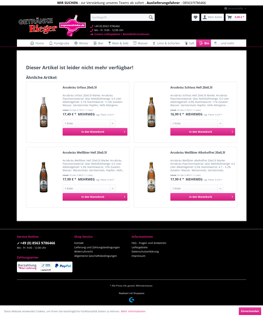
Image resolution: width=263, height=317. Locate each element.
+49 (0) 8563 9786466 (37, 243)
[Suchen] (151, 17)
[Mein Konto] (212, 17)
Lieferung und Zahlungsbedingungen (97, 247)
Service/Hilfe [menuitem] (234, 8)
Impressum (138, 256)
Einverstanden (250, 311)
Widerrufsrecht (83, 251)
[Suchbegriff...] (122, 17)
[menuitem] (122, 17)
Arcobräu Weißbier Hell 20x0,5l (85, 153)
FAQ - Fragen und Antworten (149, 243)
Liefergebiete (140, 247)
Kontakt (79, 243)
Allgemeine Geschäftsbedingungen (95, 256)
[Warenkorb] (236, 17)
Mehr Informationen (133, 311)
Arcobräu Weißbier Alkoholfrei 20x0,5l (197, 153)
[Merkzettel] (195, 17)
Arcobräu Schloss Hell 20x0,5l (191, 87)
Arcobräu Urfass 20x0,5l (80, 87)
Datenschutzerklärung (145, 251)
